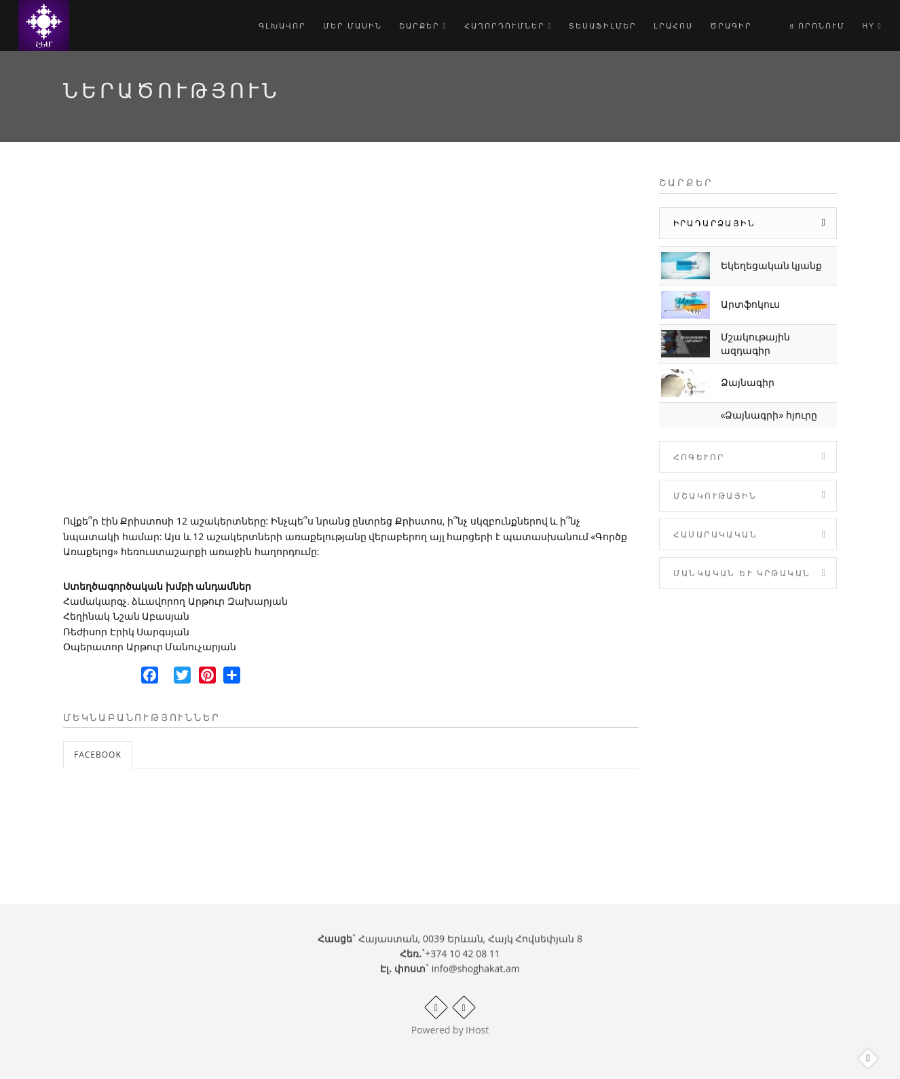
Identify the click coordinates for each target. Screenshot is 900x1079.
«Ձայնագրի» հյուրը (769, 414)
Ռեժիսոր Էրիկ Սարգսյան (126, 631)
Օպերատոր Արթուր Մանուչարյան (149, 646)
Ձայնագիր (747, 382)
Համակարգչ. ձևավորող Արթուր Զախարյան (175, 601)
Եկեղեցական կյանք (772, 265)
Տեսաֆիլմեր (603, 25)
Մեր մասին (352, 25)
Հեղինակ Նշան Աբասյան (126, 615)
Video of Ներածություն (351, 340)
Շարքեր (423, 25)
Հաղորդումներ (508, 25)
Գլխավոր (282, 25)
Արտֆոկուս (750, 304)
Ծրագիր (731, 25)
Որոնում (817, 25)
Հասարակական (715, 534)
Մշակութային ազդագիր (755, 343)
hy (872, 25)
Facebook (97, 754)
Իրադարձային (714, 223)
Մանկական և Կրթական (742, 573)
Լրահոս (673, 25)
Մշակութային (715, 495)
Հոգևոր (699, 457)
